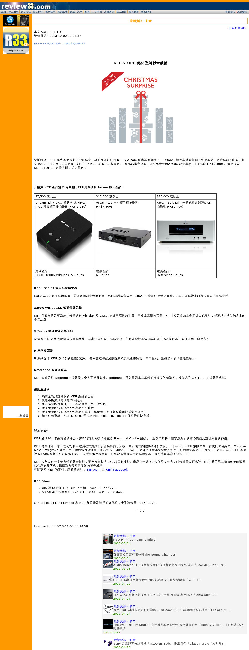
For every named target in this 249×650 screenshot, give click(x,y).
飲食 (87, 11)
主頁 (3, 11)
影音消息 (13, 11)
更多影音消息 (237, 28)
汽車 (79, 11)
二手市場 (97, 11)
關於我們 (146, 11)
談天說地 (62, 11)
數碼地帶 (50, 11)
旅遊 (72, 11)
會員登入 (230, 11)
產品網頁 (121, 11)
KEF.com (94, 469)
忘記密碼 (242, 11)
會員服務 (134, 11)
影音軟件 (38, 11)
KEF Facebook (117, 469)
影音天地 (26, 11)
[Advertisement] (68, 560)
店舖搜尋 (109, 11)
